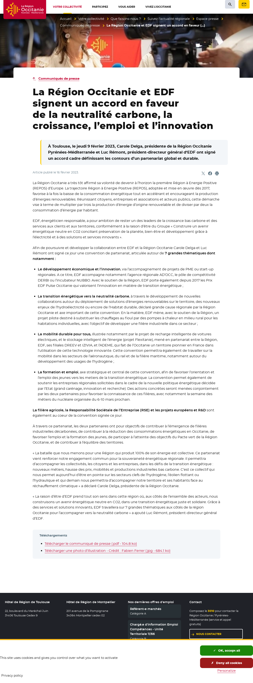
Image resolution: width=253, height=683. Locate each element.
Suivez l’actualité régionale (169, 19)
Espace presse (207, 19)
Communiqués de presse (80, 25)
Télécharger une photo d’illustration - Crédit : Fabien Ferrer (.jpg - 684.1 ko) (107, 551)
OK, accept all (226, 650)
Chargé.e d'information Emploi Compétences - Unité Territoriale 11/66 (154, 629)
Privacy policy (12, 675)
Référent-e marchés (145, 609)
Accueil (66, 19)
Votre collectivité (91, 19)
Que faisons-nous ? (126, 19)
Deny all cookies (226, 663)
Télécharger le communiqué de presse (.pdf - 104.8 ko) (91, 544)
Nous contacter (208, 634)
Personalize (226, 670)
